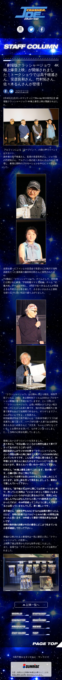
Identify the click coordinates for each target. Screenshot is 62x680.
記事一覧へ (31, 604)
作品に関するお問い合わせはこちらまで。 (27, 675)
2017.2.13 (21, 92)
